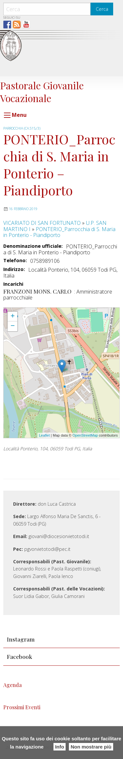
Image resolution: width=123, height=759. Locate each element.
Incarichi (13, 284)
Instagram (21, 639)
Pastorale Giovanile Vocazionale (42, 91)
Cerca (102, 9)
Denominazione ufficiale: (33, 246)
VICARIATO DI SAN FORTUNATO (42, 222)
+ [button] (12, 316)
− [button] (12, 326)
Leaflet (44, 435)
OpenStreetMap (85, 435)
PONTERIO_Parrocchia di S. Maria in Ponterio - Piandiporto (59, 232)
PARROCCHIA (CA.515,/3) (21, 128)
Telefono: (15, 260)
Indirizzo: (14, 269)
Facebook (19, 656)
